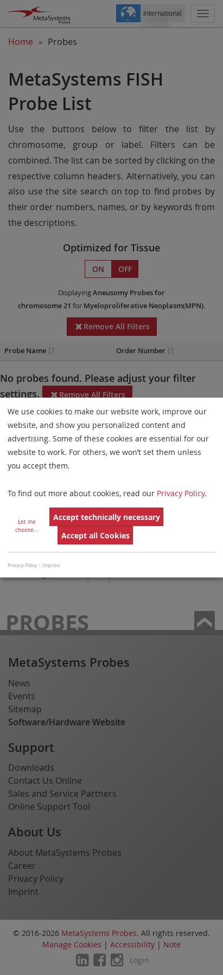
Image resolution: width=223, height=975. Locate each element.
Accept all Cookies (95, 535)
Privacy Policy (181, 493)
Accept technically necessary (106, 517)
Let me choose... (27, 526)
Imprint (51, 565)
